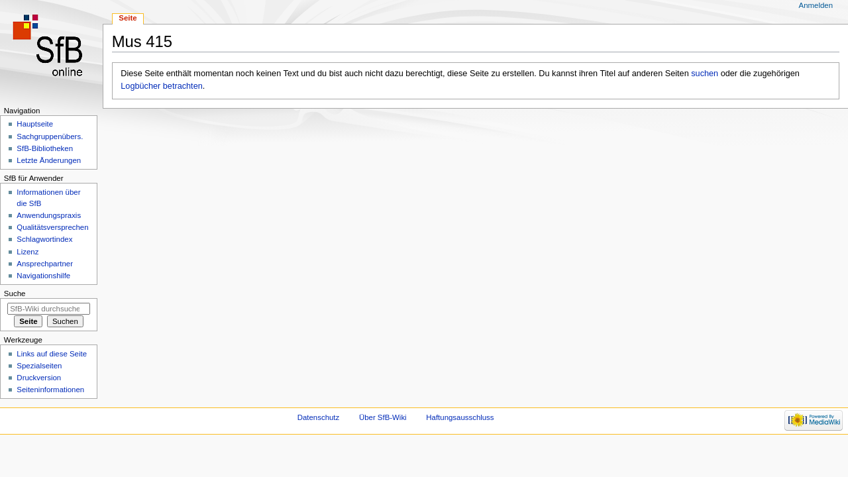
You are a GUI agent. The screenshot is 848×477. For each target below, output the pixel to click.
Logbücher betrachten (161, 86)
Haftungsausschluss (460, 417)
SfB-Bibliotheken (45, 148)
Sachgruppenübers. (50, 136)
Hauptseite (35, 124)
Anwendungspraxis (49, 215)
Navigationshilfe (43, 276)
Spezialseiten (39, 366)
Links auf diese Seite (52, 354)
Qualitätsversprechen (52, 227)
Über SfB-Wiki (383, 417)
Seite (127, 18)
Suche (15, 293)
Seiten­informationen (50, 390)
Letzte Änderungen (49, 160)
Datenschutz (318, 417)
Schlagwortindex (44, 239)
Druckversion (39, 378)
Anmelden (816, 5)
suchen (704, 73)
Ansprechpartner (45, 264)
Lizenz (27, 252)
